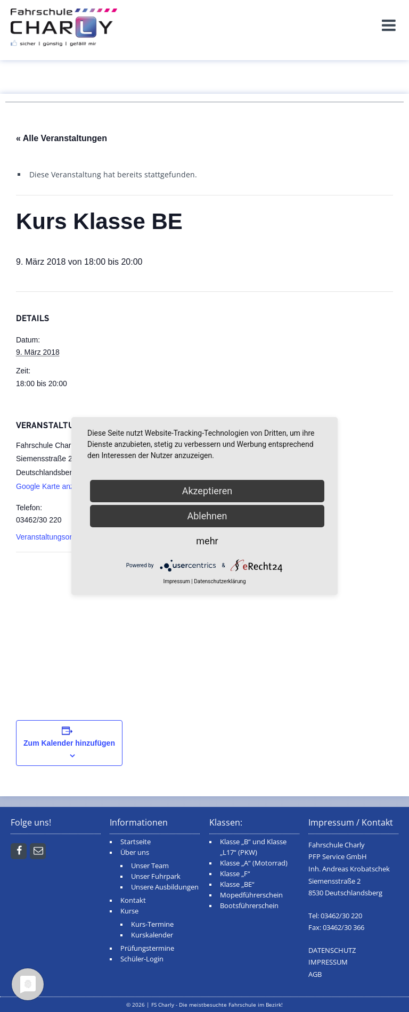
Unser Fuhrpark (156, 876)
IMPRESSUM (328, 962)
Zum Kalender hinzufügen (69, 743)
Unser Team (150, 865)
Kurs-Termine (152, 924)
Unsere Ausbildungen (165, 887)
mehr (207, 540)
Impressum (176, 581)
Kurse (129, 911)
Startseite (135, 841)
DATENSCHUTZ (332, 950)
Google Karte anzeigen (54, 486)
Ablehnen (207, 515)
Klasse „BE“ (237, 884)
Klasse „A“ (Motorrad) (254, 863)
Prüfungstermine (147, 948)
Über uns (134, 852)
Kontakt (133, 900)
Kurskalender (152, 935)
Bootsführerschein (249, 905)
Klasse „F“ (235, 873)
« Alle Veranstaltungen (61, 138)
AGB (315, 974)
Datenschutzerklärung (220, 581)
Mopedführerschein (251, 895)
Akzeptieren (207, 490)
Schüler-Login (141, 959)
